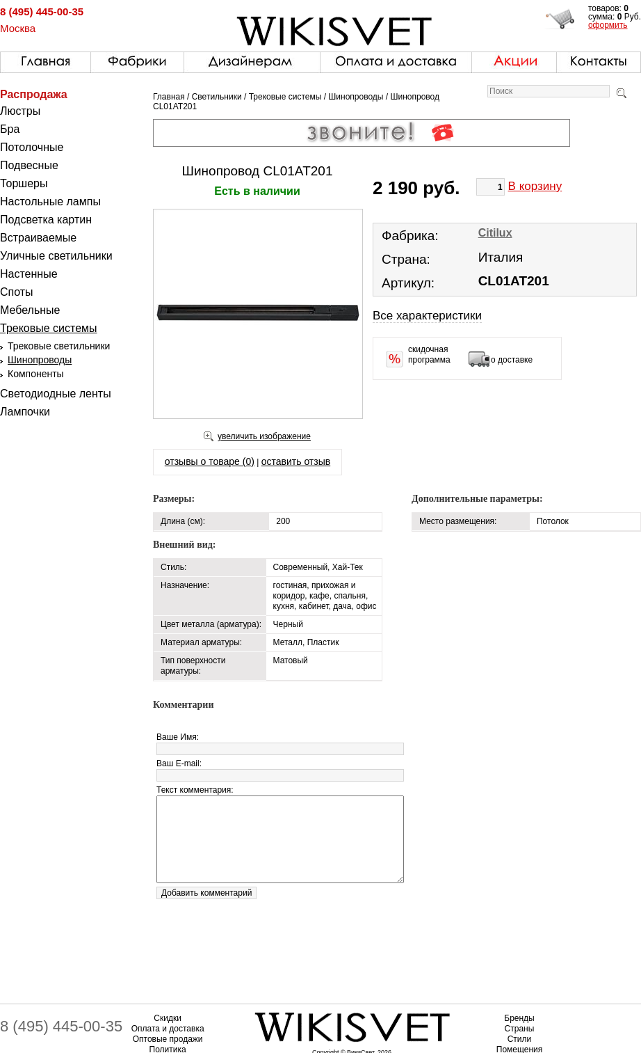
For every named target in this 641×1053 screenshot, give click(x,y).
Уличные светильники (56, 256)
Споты (16, 292)
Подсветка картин (46, 219)
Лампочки (25, 412)
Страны (520, 1029)
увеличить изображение (264, 436)
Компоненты (36, 373)
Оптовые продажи (168, 1039)
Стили (520, 1039)
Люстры (20, 111)
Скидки (167, 1018)
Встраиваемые (38, 238)
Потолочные (31, 147)
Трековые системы (48, 328)
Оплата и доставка (167, 1029)
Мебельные (30, 310)
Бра (9, 129)
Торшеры (23, 183)
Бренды (519, 1018)
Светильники (217, 97)
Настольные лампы (50, 201)
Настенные (29, 274)
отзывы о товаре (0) (209, 461)
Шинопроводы (40, 359)
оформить (608, 25)
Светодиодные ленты (55, 393)
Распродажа (33, 94)
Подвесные (29, 165)
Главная (169, 97)
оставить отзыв (296, 461)
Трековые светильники (59, 345)
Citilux (495, 233)
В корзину (535, 186)
